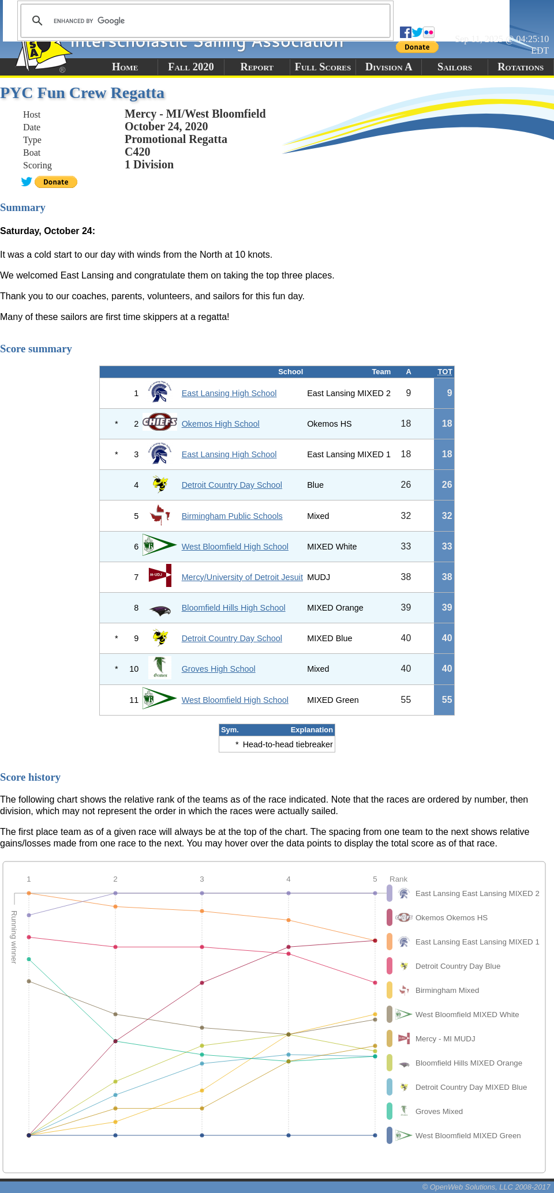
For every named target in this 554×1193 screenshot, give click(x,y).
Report (257, 67)
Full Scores (323, 67)
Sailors (454, 67)
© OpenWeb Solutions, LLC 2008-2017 (486, 1187)
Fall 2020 (191, 67)
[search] (204, 21)
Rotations (520, 67)
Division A (388, 67)
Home (125, 67)
